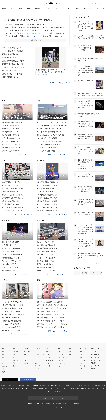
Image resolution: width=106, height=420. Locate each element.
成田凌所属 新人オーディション (13, 77)
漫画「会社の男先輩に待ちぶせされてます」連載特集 (52, 314)
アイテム (73, 385)
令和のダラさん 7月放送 (10, 267)
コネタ (48, 354)
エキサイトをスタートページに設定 (53, 398)
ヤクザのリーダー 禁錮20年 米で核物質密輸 (52, 125)
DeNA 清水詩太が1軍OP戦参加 (47, 188)
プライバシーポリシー (47, 403)
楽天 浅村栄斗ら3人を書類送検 (47, 201)
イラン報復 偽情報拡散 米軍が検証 (48, 144)
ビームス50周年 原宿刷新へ (11, 324)
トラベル (60, 360)
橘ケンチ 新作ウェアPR (10, 185)
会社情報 (30, 403)
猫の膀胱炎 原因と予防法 (45, 261)
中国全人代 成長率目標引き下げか (48, 151)
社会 (3, 352)
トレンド (48, 8)
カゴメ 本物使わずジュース (11, 138)
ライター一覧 (95, 354)
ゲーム (37, 357)
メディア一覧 (95, 357)
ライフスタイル (62, 357)
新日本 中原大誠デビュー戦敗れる (48, 185)
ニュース (3, 8)
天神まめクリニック (57, 385)
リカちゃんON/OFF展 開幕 (11, 327)
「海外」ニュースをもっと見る (57, 154)
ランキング (87, 8)
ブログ (80, 385)
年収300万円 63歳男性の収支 (12, 64)
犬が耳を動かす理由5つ (45, 264)
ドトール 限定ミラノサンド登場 (13, 314)
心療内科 (66, 385)
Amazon (77, 273)
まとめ (4, 360)
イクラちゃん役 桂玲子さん (11, 144)
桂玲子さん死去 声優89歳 (10, 151)
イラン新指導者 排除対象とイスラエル (50, 132)
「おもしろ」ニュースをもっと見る (56, 274)
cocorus (27, 388)
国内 (12, 8)
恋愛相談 (40, 388)
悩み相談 (33, 388)
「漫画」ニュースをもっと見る (57, 331)
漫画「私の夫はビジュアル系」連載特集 (50, 327)
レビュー (37, 352)
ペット (48, 366)
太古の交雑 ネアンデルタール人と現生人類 (51, 122)
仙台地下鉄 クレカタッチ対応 (12, 251)
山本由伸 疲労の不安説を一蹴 (47, 195)
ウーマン (51, 388)
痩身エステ (49, 391)
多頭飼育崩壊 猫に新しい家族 (47, 248)
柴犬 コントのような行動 (45, 242)
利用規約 (36, 403)
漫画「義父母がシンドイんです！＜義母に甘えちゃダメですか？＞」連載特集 (52, 318)
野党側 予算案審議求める (10, 125)
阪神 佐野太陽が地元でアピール (47, 210)
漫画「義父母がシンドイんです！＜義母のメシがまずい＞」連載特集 (52, 324)
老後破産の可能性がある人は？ (13, 61)
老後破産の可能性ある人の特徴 (12, 305)
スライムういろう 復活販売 (11, 248)
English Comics (50, 363)
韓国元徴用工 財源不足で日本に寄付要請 (51, 135)
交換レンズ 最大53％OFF (10, 242)
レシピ (58, 388)
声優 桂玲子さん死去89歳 (10, 129)
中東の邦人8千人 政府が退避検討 (48, 138)
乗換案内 (71, 388)
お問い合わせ (75, 403)
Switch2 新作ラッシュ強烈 (11, 330)
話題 (70, 354)
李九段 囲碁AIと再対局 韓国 (46, 147)
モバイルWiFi (19, 388)
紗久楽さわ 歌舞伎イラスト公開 (13, 195)
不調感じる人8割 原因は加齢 (11, 321)
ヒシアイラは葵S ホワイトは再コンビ (15, 67)
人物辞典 (93, 363)
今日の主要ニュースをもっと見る (58, 83)
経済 (3, 354)
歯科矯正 (83, 388)
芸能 (28, 8)
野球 (25, 354)
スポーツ (37, 8)
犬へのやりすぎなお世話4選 (46, 254)
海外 (20, 8)
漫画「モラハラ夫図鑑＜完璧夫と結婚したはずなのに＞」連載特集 (52, 305)
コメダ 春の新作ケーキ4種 (11, 311)
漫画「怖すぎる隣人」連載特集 (47, 311)
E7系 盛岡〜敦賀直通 (9, 245)
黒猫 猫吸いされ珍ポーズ (45, 267)
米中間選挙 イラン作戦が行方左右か (49, 129)
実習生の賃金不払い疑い (11, 54)
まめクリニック (44, 385)
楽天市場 (84, 273)
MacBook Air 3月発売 (9, 264)
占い (46, 388)
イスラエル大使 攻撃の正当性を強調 (49, 141)
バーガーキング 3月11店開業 (12, 302)
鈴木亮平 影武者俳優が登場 (11, 182)
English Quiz (50, 360)
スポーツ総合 (28, 352)
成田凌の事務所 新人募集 (10, 204)
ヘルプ (93, 368)
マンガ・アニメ (39, 354)
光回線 (4, 388)
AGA (102, 388)
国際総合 (4, 366)
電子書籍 (57, 391)
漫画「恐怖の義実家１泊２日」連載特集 (50, 321)
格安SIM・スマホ (100, 385)
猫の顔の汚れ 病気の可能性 (46, 251)
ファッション (39, 366)
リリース (93, 352)
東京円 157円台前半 (9, 57)
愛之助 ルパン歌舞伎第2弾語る (12, 207)
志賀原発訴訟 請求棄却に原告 (12, 122)
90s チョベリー (62, 363)
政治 (3, 357)
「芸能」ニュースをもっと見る (22, 214)
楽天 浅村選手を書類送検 (10, 135)
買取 (91, 385)
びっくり (49, 352)
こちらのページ (34, 36)
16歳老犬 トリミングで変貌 (46, 270)
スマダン (60, 352)
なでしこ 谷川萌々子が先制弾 (47, 204)
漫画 (77, 8)
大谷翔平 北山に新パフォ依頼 (47, 198)
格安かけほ (10, 388)
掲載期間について (35, 40)
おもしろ (59, 8)
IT (35, 360)
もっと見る (100, 263)
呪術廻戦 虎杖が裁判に (9, 270)
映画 (14, 354)
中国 (3, 369)
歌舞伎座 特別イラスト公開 (12, 74)
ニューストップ (92, 3)
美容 (89, 388)
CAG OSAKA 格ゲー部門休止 (12, 254)
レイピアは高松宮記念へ (45, 191)
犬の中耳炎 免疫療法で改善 (46, 245)
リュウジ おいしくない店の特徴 (13, 210)
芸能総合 (15, 352)
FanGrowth (35, 385)
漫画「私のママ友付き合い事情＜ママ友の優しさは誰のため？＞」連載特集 (52, 308)
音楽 (14, 357)
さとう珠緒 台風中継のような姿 (13, 188)
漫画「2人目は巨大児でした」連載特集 (50, 302)
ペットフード (96, 388)
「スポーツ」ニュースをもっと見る (56, 214)
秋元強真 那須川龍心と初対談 (12, 308)
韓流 (14, 363)
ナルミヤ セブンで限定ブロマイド (13, 318)
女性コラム (60, 354)
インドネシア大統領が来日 (11, 141)
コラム (69, 8)
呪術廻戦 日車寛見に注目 (10, 258)
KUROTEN (12, 385)
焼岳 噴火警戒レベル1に (10, 132)
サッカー (26, 357)
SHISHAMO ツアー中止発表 (11, 191)
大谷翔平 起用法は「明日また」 (47, 182)
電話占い (86, 385)
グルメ (37, 363)
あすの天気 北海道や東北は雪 (12, 51)
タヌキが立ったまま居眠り (46, 258)
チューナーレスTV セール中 (11, 261)
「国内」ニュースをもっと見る (22, 154)
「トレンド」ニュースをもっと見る (21, 274)
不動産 (77, 388)
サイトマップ (95, 366)
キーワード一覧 (95, 360)
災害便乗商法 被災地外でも (11, 147)
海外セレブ (16, 360)
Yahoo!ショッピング (96, 273)
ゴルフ (26, 360)
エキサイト (102, 3)
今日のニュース (101, 8)
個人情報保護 (60, 403)
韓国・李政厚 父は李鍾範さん (12, 70)
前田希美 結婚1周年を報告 (11, 201)
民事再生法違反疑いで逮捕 (11, 48)
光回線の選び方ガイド (23, 385)
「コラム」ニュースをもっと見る (22, 334)
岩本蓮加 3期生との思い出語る (12, 198)
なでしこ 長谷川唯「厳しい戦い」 (48, 207)
